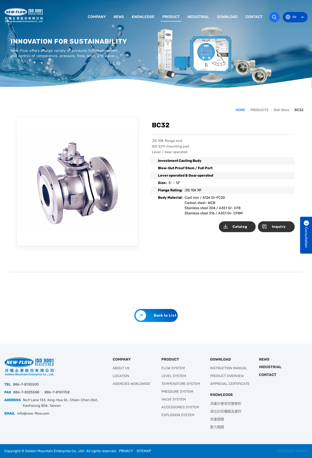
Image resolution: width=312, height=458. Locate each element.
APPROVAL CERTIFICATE (230, 384)
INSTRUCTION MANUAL (228, 368)
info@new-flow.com (33, 413)
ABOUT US (121, 368)
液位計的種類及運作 (225, 411)
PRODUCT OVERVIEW (227, 376)
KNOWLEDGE (143, 17)
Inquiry (279, 227)
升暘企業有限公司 (24, 15)
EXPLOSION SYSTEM (177, 415)
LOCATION (121, 376)
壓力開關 (217, 427)
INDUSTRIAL (198, 17)
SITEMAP (143, 451)
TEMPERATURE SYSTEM (180, 384)
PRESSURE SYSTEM (177, 391)
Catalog (239, 227)
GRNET (301, 451)
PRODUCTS (259, 110)
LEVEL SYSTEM (173, 376)
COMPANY (97, 17)
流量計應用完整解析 (225, 404)
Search (274, 17)
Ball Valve (281, 110)
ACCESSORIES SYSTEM (180, 407)
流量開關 (217, 419)
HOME (240, 110)
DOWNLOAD (227, 17)
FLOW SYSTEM (173, 368)
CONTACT (254, 17)
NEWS (119, 17)
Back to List (165, 315)
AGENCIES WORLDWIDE (131, 384)
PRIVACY (126, 451)
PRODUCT (171, 17)
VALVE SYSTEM (173, 399)
